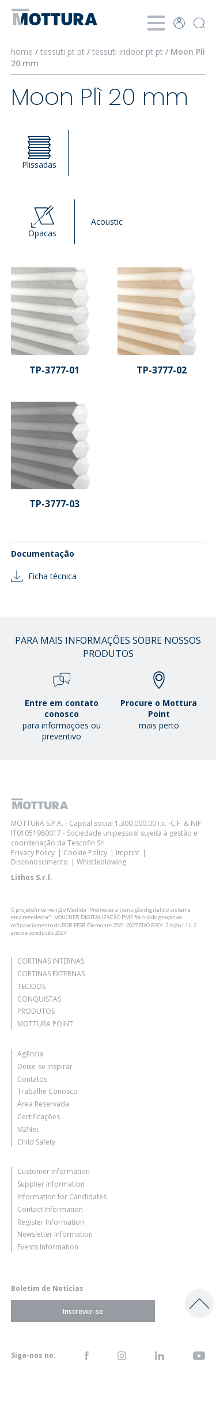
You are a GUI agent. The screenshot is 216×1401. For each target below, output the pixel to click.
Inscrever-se (83, 1311)
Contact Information (50, 1209)
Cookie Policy (85, 853)
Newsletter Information (55, 1234)
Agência (30, 1054)
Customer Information (53, 1171)
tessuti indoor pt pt (127, 51)
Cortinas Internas (50, 961)
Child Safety (36, 1142)
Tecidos (31, 986)
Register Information (50, 1222)
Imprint (127, 853)
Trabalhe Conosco (47, 1091)
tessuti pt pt (62, 51)
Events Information (47, 1247)
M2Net (28, 1129)
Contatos (32, 1079)
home (22, 51)
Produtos (36, 1011)
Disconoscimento (39, 862)
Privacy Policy (33, 853)
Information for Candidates (62, 1197)
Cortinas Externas (51, 974)
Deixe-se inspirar (45, 1066)
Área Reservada (43, 1104)
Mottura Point (45, 1024)
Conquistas (39, 999)
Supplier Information (51, 1184)
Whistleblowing (101, 862)
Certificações (38, 1116)
